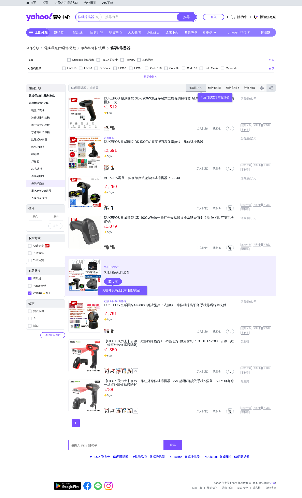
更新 (272, 482)
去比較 (113, 281)
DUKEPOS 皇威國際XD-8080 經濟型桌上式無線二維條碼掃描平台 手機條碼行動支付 (165, 305)
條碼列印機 (37, 176)
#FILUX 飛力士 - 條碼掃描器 (109, 456)
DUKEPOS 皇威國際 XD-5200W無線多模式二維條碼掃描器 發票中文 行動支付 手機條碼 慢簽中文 (169, 100)
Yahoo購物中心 (48, 17)
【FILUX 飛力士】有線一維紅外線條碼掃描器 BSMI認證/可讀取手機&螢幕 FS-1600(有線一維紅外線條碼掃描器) (169, 382)
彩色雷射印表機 (40, 132)
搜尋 (173, 445)
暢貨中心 (115, 32)
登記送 (78, 32)
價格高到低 (232, 87)
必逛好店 (153, 32)
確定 (55, 225)
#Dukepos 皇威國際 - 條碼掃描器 (227, 456)
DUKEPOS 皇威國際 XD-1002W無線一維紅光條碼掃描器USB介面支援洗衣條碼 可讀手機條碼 (169, 219)
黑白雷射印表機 (40, 124)
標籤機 (35, 154)
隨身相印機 (37, 146)
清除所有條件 (53, 335)
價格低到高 (214, 87)
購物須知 (227, 487)
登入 (214, 17)
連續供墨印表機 (40, 117)
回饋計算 (96, 32)
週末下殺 (171, 32)
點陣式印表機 (39, 139)
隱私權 (257, 487)
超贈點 (262, 32)
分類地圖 (270, 487)
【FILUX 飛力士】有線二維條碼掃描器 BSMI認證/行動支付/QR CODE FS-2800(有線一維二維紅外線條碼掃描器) (169, 343)
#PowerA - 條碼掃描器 (185, 456)
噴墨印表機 (37, 110)
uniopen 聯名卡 (236, 32)
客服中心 (197, 487)
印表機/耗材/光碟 (39, 103)
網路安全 (243, 487)
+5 (135, 371)
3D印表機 (37, 168)
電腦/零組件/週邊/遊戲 (42, 95)
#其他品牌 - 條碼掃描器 (149, 456)
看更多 (209, 32)
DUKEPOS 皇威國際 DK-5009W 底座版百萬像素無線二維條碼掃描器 (153, 142)
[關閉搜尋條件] (97, 17)
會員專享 (190, 32)
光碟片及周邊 (39, 198)
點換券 (59, 32)
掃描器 (35, 161)
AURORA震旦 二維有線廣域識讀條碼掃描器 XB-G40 (142, 178)
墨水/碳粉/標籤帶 (41, 190)
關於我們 (212, 487)
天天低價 (134, 32)
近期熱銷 (249, 87)
